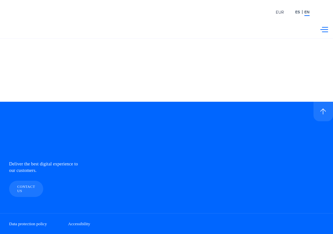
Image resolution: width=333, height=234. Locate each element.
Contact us (26, 189)
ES (297, 12)
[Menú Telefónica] (324, 29)
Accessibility (79, 223)
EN (307, 12)
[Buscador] (324, 13)
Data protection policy (28, 223)
